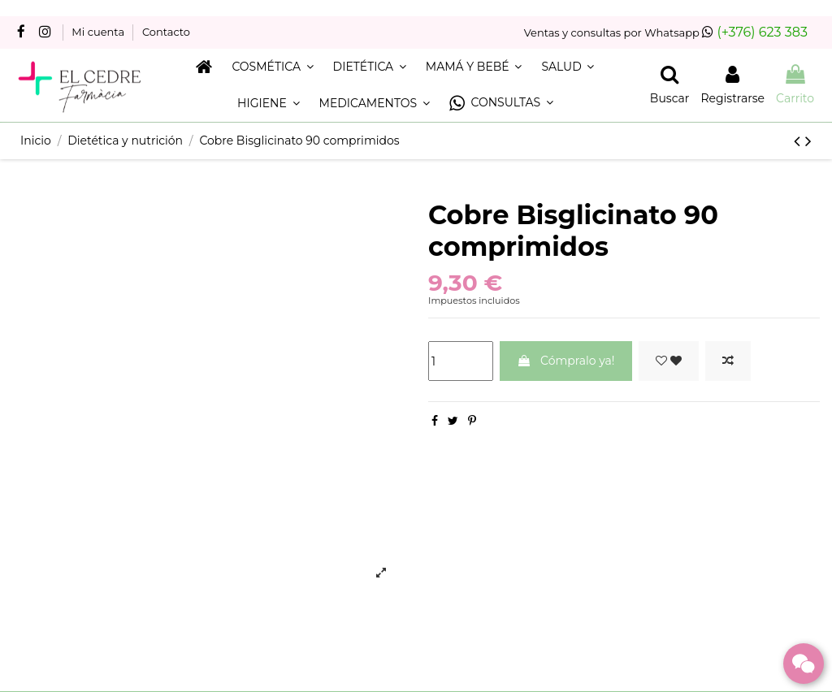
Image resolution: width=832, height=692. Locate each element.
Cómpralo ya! (565, 360)
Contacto (166, 31)
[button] (501, 103)
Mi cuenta (99, 31)
